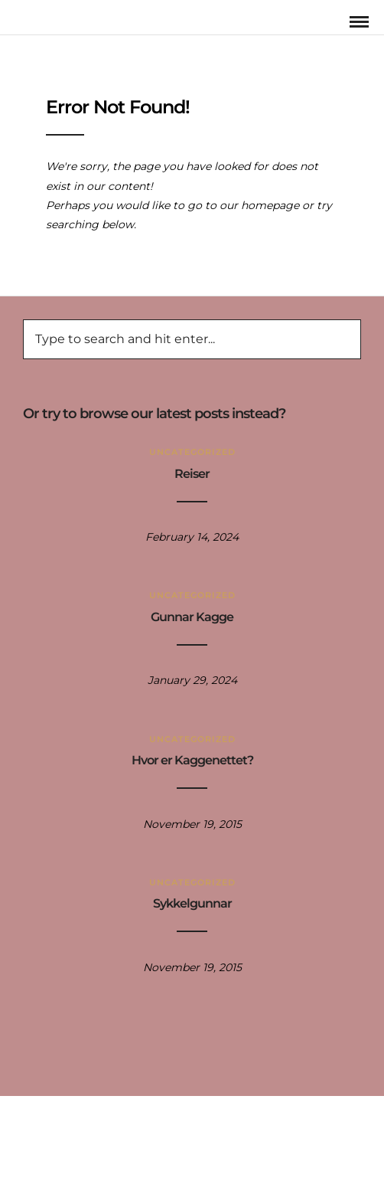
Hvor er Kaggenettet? (192, 760)
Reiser (192, 473)
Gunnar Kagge (192, 617)
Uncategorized (192, 452)
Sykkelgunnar (192, 903)
